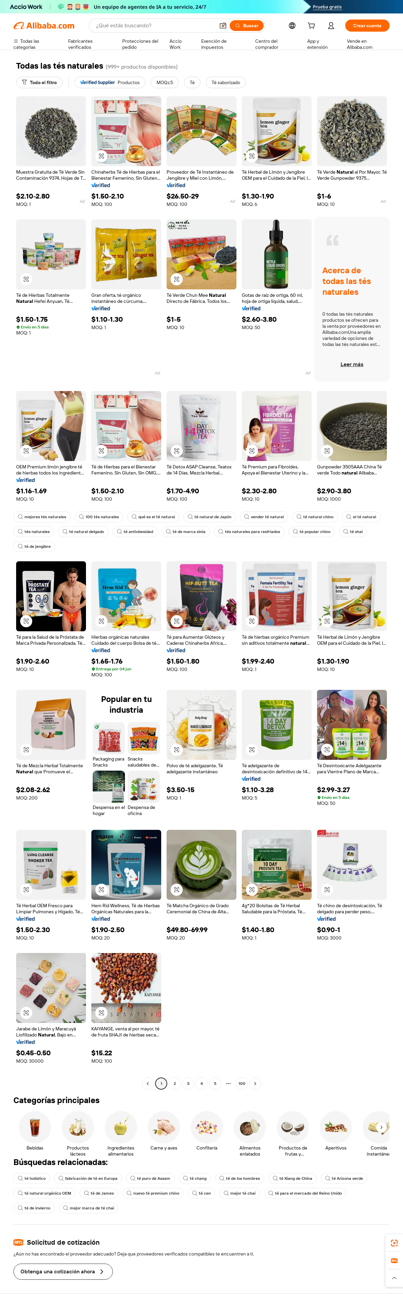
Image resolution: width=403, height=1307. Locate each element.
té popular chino (311, 531)
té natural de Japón (209, 517)
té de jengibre (34, 546)
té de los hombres (239, 1178)
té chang (195, 1178)
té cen (201, 1193)
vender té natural (264, 517)
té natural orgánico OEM (44, 1193)
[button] (223, 26)
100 (241, 1083)
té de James (99, 1193)
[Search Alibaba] (155, 25)
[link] (394, 1243)
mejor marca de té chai (88, 1208)
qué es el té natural (153, 517)
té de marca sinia (186, 531)
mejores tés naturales (42, 517)
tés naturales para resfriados (249, 531)
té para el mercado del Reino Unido (305, 1193)
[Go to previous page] (148, 1084)
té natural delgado (83, 531)
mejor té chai (240, 1193)
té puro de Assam (150, 1178)
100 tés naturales (99, 517)
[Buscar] (247, 25)
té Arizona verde (344, 1178)
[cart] (313, 26)
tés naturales (34, 531)
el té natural (361, 517)
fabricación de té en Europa (88, 1178)
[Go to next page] (255, 1084)
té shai (353, 531)
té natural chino (315, 517)
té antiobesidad (135, 531)
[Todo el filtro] (39, 82)
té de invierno (34, 1208)
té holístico (32, 1178)
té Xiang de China (292, 1178)
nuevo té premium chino (153, 1193)
